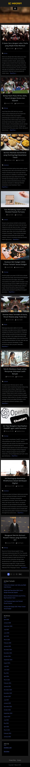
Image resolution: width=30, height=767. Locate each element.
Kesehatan (6, 165)
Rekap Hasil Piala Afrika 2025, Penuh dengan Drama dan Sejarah (15, 98)
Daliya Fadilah (21, 160)
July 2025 (6, 629)
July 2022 (6, 720)
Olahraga (6, 108)
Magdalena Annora (20, 103)
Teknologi (6, 272)
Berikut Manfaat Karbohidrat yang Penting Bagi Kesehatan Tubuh (15, 155)
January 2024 (7, 686)
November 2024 (8, 653)
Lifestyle (6, 219)
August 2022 (7, 716)
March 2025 (7, 639)
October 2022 (7, 710)
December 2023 (8, 689)
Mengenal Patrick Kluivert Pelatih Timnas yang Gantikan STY (15, 537)
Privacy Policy (12, 760)
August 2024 (7, 663)
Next (20, 574)
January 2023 (7, 703)
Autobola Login (8, 747)
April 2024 (6, 676)
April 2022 (6, 726)
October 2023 (7, 696)
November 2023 (8, 693)
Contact (19, 760)
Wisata (5, 324)
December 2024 (8, 649)
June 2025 (6, 633)
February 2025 (7, 643)
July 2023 (6, 700)
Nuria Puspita (19, 48)
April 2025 (6, 636)
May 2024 (6, 673)
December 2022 (8, 706)
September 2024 (8, 659)
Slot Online (6, 751)
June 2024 (6, 669)
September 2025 (8, 626)
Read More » (13, 73)
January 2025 (7, 646)
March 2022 (7, 730)
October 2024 (7, 656)
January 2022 (7, 736)
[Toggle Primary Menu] (15, 8)
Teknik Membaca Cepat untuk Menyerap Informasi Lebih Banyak (15, 371)
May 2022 (6, 723)
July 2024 (6, 666)
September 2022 (8, 713)
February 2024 (7, 683)
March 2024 (7, 679)
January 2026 (7, 623)
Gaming (5, 53)
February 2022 (7, 733)
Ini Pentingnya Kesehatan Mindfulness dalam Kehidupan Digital (15, 480)
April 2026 (6, 619)
